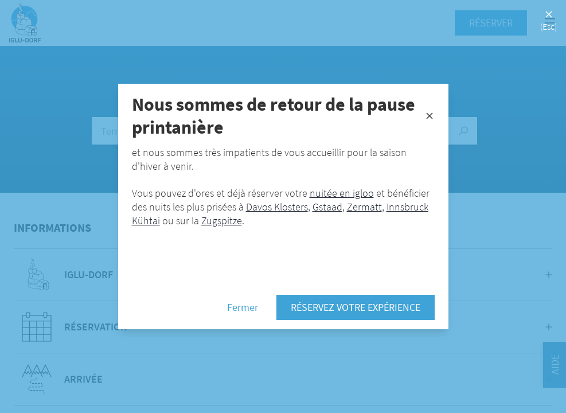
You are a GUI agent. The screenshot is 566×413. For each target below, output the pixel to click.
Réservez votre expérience (355, 307)
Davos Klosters (277, 206)
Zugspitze (221, 220)
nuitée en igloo (342, 193)
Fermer (242, 307)
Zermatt (364, 206)
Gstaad (327, 206)
